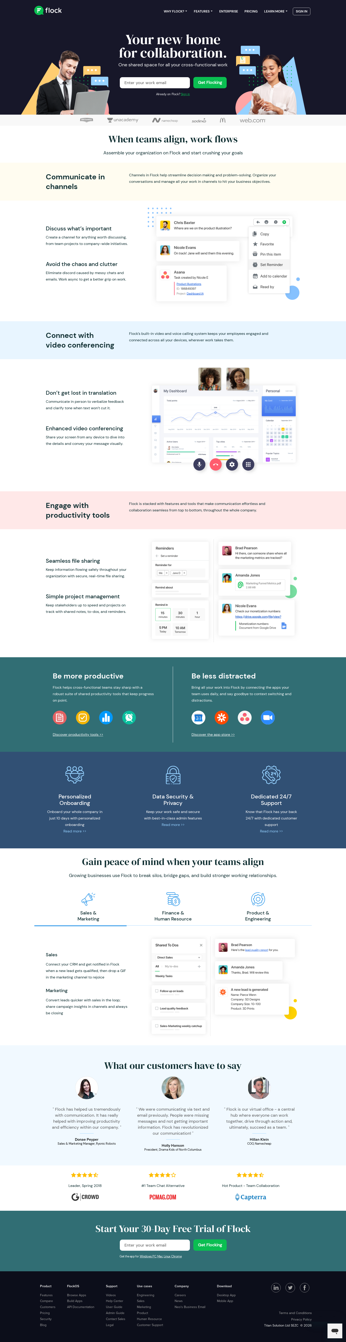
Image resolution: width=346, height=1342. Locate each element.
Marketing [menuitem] (144, 1307)
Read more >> (74, 831)
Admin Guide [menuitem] (115, 1313)
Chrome (176, 1256)
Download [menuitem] (224, 1286)
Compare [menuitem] (46, 1301)
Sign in (185, 94)
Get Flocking (210, 82)
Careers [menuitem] (180, 1295)
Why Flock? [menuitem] (174, 11)
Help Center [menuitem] (114, 1301)
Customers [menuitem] (48, 1307)
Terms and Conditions (295, 1313)
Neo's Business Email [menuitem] (190, 1307)
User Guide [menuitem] (114, 1307)
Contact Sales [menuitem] (115, 1319)
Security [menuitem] (46, 1319)
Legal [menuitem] (110, 1325)
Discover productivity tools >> (78, 734)
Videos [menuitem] (111, 1295)
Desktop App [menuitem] (226, 1295)
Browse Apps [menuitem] (76, 1295)
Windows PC (148, 1256)
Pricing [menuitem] (251, 11)
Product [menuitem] (45, 1286)
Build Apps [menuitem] (75, 1301)
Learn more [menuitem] (274, 11)
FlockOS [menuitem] (73, 1286)
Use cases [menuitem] (144, 1286)
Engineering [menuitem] (145, 1295)
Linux (167, 1256)
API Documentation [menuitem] (80, 1307)
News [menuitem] (179, 1301)
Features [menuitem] (202, 11)
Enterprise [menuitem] (228, 11)
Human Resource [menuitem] (149, 1319)
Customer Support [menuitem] (150, 1325)
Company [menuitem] (182, 1286)
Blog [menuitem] (43, 1325)
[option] (88, 907)
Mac (160, 1256)
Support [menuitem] (111, 1286)
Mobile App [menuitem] (225, 1301)
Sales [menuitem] (141, 1301)
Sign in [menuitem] (301, 11)
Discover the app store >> (213, 734)
